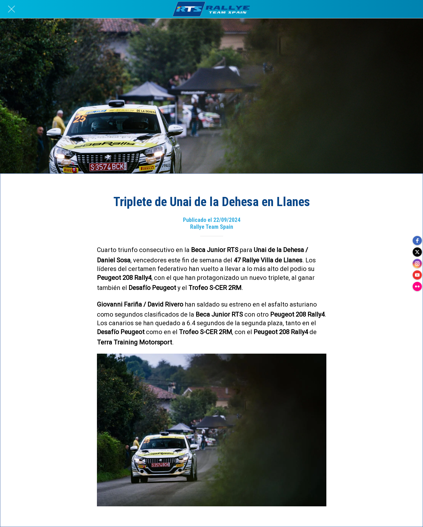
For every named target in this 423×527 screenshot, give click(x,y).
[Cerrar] (11, 9)
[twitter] (417, 252)
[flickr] (417, 286)
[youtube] (417, 275)
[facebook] (417, 240)
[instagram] (417, 263)
